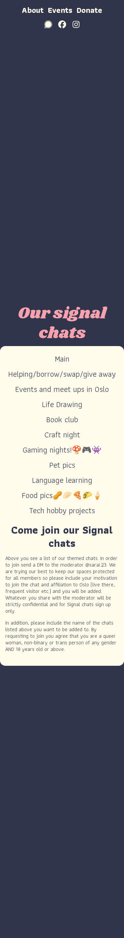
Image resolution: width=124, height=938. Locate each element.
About (33, 10)
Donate (89, 10)
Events (60, 10)
